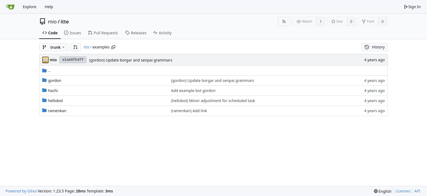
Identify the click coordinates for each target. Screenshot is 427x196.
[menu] (383, 191)
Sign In (412, 6)
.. (46, 70)
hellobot (55, 100)
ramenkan (57, 110)
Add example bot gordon (193, 90)
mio (52, 21)
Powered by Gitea (21, 191)
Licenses (403, 191)
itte (65, 21)
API (417, 191)
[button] (75, 47)
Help (49, 6)
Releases (136, 32)
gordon (54, 80)
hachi (53, 90)
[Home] (10, 7)
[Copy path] (113, 47)
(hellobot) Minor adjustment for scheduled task (213, 100)
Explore (29, 6)
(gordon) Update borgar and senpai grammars (130, 60)
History (375, 47)
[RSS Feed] (284, 21)
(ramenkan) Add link (189, 110)
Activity (162, 32)
